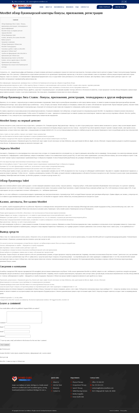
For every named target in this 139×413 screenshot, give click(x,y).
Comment (3, 323)
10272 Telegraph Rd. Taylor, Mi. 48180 (102, 391)
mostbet (58, 300)
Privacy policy (123, 410)
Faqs (77, 7)
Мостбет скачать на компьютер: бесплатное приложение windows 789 (30, 300)
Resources (69, 7)
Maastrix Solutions (52, 410)
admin (20, 297)
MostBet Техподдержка (9, 46)
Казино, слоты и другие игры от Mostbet (14, 60)
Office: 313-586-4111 (97, 382)
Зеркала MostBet (7, 33)
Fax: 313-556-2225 (96, 385)
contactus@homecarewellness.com (101, 388)
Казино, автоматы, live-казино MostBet (13, 37)
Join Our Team (119, 7)
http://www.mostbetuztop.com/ (117, 206)
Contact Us (85, 7)
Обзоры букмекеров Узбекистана (12, 44)
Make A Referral (104, 7)
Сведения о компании (8, 42)
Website (2, 336)
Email (2, 331)
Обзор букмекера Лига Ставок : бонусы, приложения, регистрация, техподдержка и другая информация (15, 26)
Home (41, 7)
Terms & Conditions (114, 410)
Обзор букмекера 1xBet (9, 35)
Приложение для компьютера (10, 62)
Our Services (58, 7)
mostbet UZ (65, 300)
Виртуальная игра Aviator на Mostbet (13, 58)
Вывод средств (6, 40)
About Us (48, 7)
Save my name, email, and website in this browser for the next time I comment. (24, 340)
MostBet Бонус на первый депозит (12, 31)
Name (2, 327)
